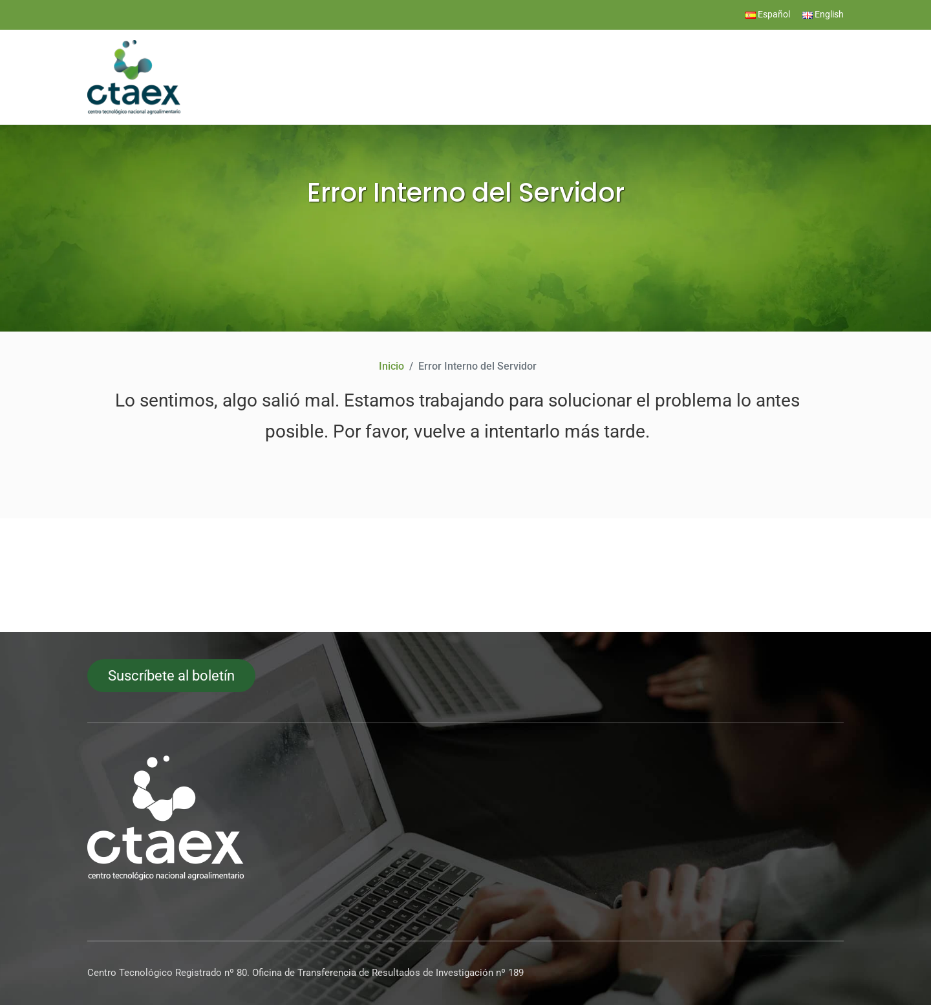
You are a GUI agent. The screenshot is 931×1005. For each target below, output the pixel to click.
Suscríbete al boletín (171, 676)
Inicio (391, 366)
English (823, 14)
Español (767, 14)
